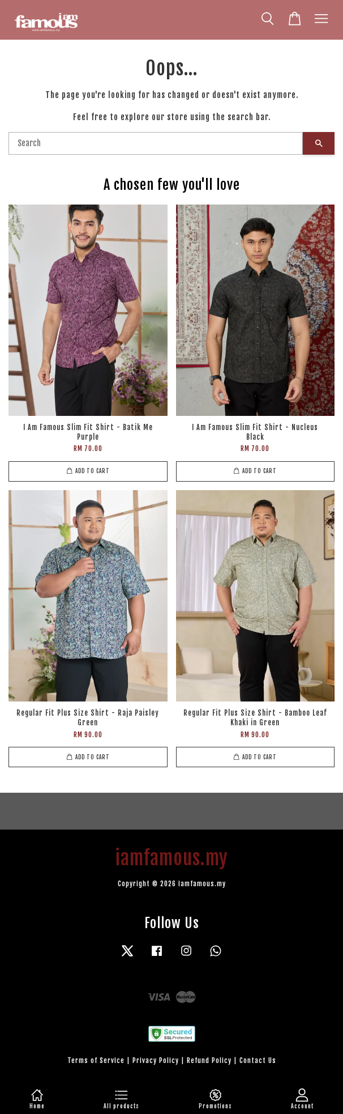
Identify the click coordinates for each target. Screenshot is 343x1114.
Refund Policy (209, 1060)
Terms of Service (96, 1060)
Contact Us (257, 1060)
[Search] (155, 143)
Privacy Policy (155, 1060)
